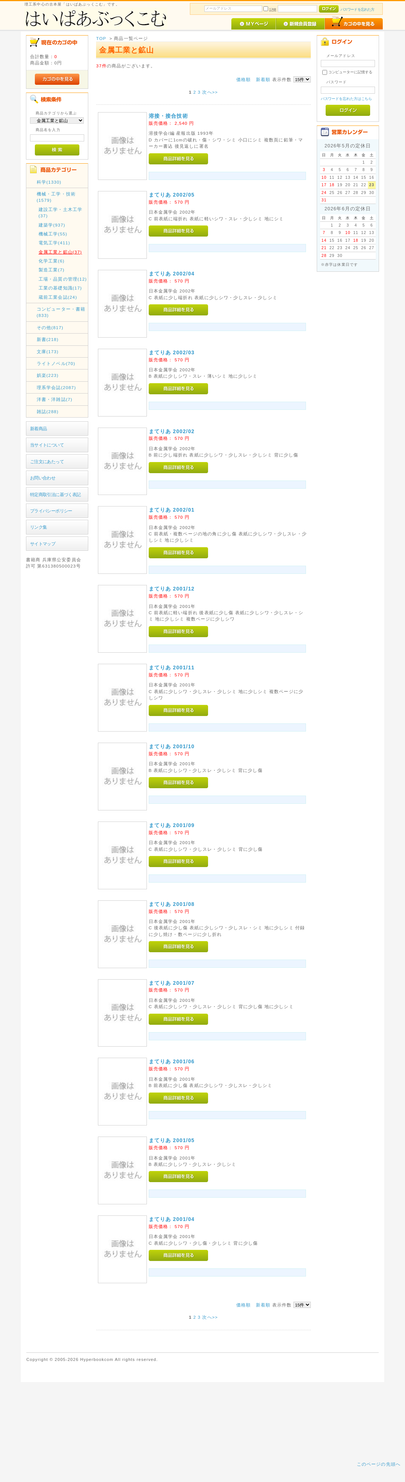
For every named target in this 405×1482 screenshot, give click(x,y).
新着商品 (38, 428)
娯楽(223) (48, 375)
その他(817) (50, 327)
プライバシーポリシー (51, 510)
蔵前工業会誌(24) (58, 297)
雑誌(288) (48, 411)
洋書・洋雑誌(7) (55, 399)
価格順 (243, 79)
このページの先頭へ (379, 1464)
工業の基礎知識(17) (60, 287)
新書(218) (48, 339)
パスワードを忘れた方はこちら (346, 99)
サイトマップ (43, 543)
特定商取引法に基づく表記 (55, 494)
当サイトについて (47, 444)
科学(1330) (49, 182)
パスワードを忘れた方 (357, 9)
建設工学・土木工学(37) (60, 212)
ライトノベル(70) (56, 363)
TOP (101, 38)
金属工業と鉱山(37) (60, 252)
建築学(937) (52, 225)
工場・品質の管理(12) (63, 279)
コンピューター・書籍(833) (61, 312)
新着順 (263, 79)
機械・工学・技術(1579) (56, 197)
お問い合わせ (43, 477)
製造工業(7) (52, 269)
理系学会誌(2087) (56, 387)
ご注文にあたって (47, 461)
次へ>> (210, 92)
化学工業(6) (52, 260)
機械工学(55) (53, 233)
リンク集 (38, 527)
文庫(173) (48, 351)
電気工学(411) (54, 242)
